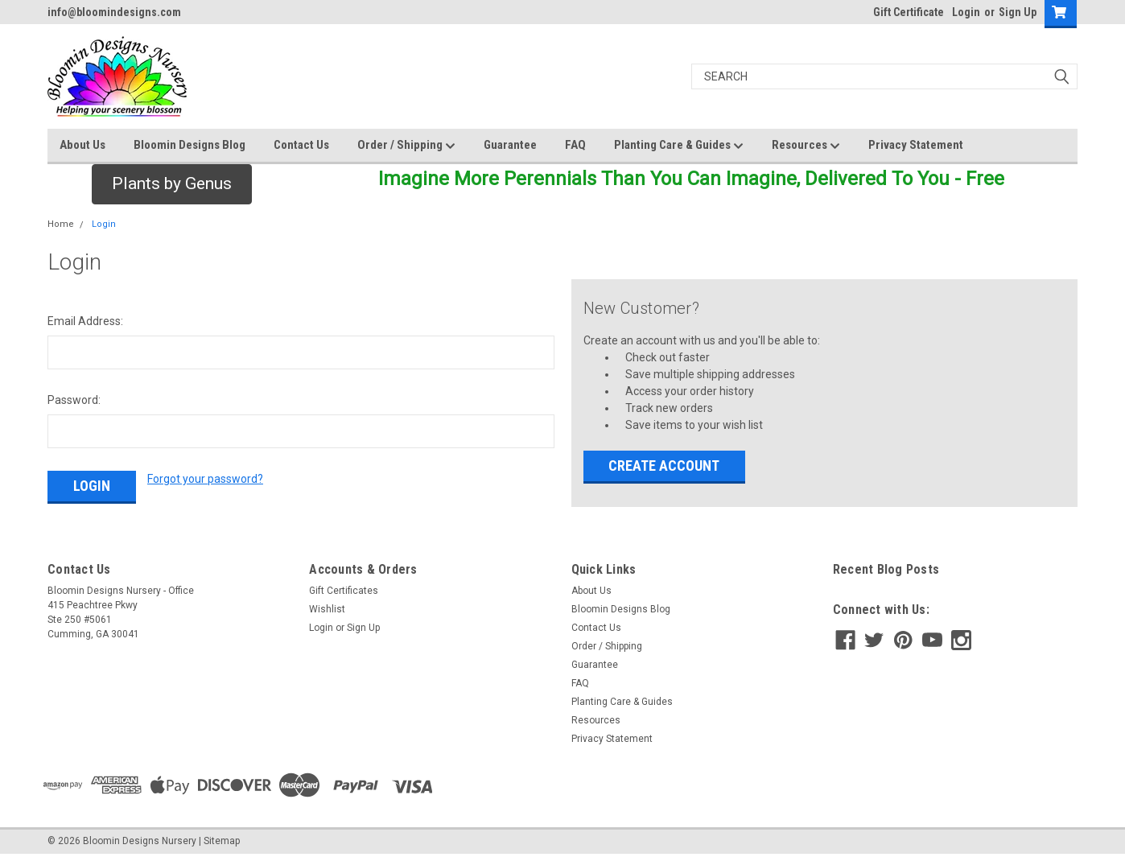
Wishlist (327, 609)
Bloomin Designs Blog (189, 145)
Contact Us (301, 145)
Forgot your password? (205, 478)
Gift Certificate (908, 12)
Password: (74, 399)
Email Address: (85, 321)
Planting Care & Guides (679, 146)
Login (966, 12)
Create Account (663, 465)
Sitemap (222, 841)
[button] (172, 184)
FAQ (575, 145)
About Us (82, 145)
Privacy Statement (915, 145)
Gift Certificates (343, 590)
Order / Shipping (406, 146)
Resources (806, 146)
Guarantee (510, 145)
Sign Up (1017, 12)
